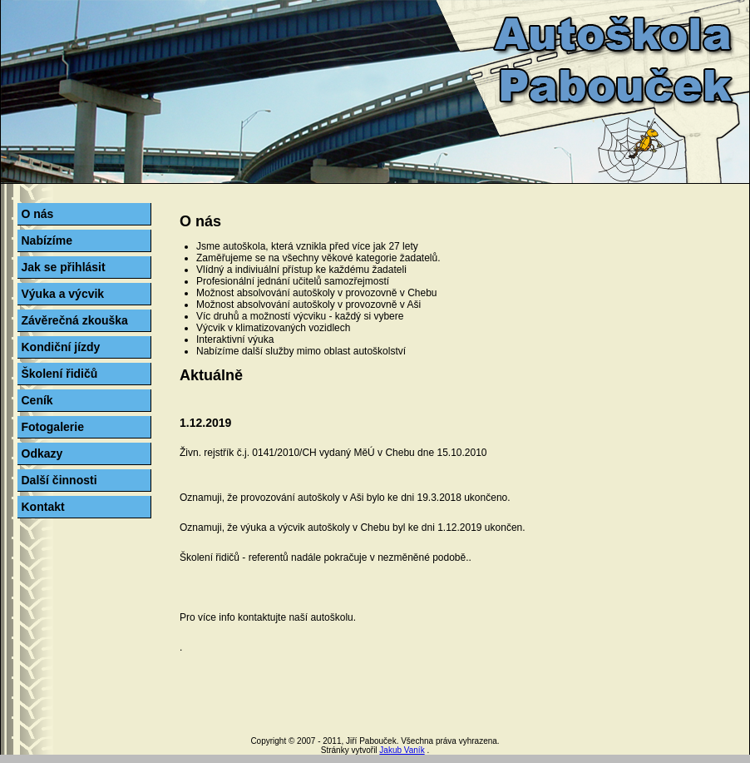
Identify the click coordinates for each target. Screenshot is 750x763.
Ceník (37, 400)
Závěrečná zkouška (75, 320)
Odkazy (42, 453)
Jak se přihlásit (64, 267)
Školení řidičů (60, 373)
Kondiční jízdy (61, 347)
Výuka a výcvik (63, 293)
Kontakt (43, 506)
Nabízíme (47, 240)
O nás (38, 213)
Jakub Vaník (401, 750)
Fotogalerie (53, 427)
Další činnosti (59, 480)
